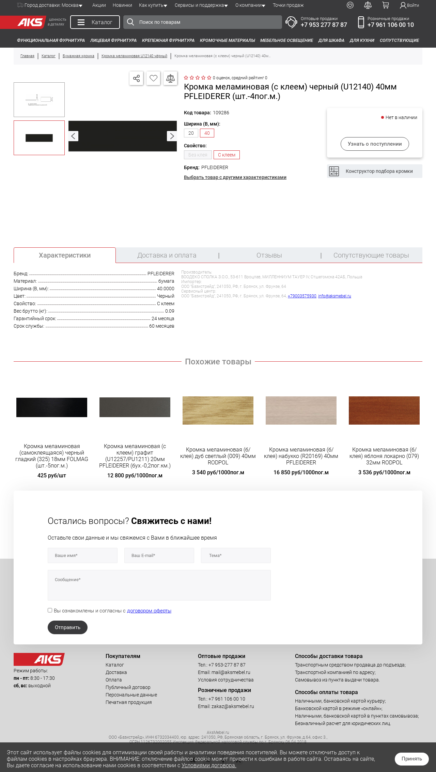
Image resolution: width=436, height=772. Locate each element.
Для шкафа (331, 40)
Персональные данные (131, 694)
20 (191, 133)
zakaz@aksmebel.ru (233, 706)
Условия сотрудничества (226, 680)
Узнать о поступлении (375, 144)
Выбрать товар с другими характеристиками (235, 177)
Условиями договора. (209, 765)
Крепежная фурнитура (168, 40)
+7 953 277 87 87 (324, 24)
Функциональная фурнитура (51, 40)
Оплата (114, 680)
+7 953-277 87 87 (227, 665)
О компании (248, 5)
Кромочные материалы (227, 40)
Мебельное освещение (286, 40)
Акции (99, 5)
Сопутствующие (399, 40)
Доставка (116, 672)
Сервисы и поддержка (199, 5)
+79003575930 (302, 296)
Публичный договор (128, 687)
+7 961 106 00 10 (391, 24)
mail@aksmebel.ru (231, 672)
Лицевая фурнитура (113, 40)
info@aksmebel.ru (334, 296)
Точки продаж (288, 5)
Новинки (122, 5)
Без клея (197, 155)
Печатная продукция (129, 702)
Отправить (67, 627)
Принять (412, 759)
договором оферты (149, 611)
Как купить (151, 5)
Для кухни (362, 40)
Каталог (115, 665)
